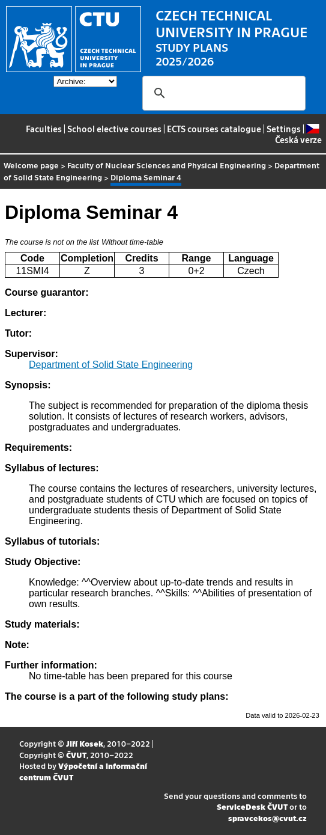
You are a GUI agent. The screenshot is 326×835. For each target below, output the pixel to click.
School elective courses (114, 128)
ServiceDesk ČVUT (252, 806)
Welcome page (31, 165)
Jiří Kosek (84, 743)
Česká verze (298, 134)
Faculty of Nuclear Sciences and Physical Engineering (166, 165)
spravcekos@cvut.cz (267, 817)
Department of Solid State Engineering (111, 364)
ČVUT (76, 754)
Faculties (44, 128)
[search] (222, 93)
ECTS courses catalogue (214, 128)
